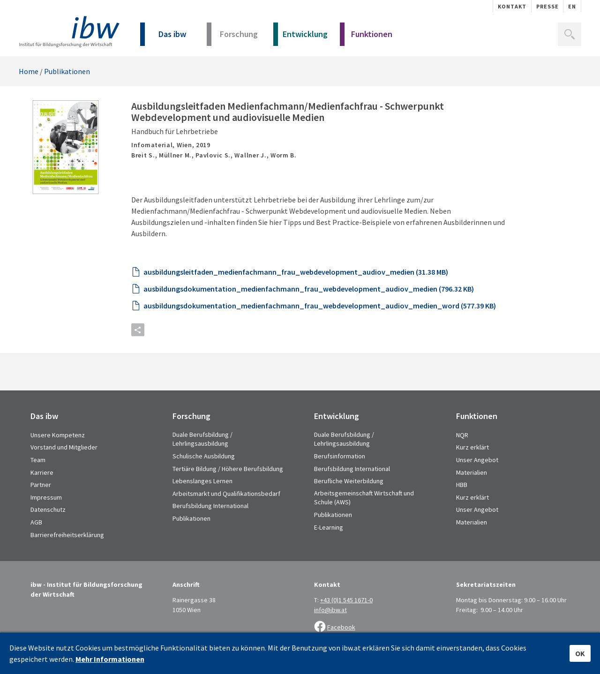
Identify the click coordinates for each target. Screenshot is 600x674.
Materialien (471, 472)
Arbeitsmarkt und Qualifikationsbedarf (226, 493)
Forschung (232, 37)
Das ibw (163, 37)
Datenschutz (48, 509)
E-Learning (328, 527)
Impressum (46, 497)
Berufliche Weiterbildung (348, 481)
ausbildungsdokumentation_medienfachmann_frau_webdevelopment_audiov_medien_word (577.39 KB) (319, 305)
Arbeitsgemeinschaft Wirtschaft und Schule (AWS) (364, 498)
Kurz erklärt (472, 447)
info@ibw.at (330, 610)
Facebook (341, 627)
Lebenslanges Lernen (202, 481)
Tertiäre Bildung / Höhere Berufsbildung (227, 468)
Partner (40, 484)
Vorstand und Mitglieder (64, 447)
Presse (547, 6)
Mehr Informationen (109, 659)
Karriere (41, 472)
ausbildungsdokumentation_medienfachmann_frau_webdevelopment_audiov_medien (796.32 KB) (308, 288)
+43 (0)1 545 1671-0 (346, 600)
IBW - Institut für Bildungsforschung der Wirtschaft (69, 31)
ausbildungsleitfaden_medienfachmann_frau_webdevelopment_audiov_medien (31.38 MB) (295, 272)
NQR (462, 435)
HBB (461, 484)
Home (28, 71)
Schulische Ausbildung (203, 456)
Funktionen (366, 37)
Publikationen (67, 71)
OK (580, 653)
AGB (36, 522)
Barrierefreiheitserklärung (67, 535)
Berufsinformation (339, 456)
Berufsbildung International (210, 506)
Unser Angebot (477, 460)
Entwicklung (300, 37)
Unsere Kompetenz (57, 435)
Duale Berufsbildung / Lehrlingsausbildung (202, 439)
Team (37, 460)
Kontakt (512, 6)
